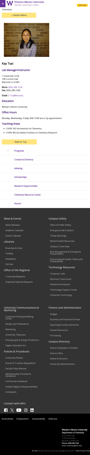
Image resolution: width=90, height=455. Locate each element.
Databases (10, 258)
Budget (53, 314)
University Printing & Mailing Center (19, 317)
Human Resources (59, 330)
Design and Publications (17, 323)
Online (36, 5)
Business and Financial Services (65, 319)
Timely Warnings (58, 235)
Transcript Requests (15, 276)
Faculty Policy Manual (15, 368)
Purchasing (55, 335)
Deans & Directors (59, 358)
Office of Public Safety (60, 225)
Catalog (9, 253)
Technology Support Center (63, 289)
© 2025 (35, 451)
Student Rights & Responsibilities (21, 386)
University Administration (62, 364)
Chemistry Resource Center (27, 195)
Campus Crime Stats (60, 246)
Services (9, 264)
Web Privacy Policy (83, 451)
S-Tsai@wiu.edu (15, 95)
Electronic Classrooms (60, 279)
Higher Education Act (15, 345)
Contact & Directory (23, 159)
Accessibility (7, 418)
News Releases (12, 225)
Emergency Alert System (61, 230)
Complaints (10, 392)
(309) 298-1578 (15, 87)
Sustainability (38, 418)
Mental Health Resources (62, 241)
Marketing (10, 329)
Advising (18, 168)
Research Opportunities (25, 186)
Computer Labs (57, 273)
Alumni (17, 203)
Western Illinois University (29, 2)
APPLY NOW (82, 5)
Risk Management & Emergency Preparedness (65, 252)
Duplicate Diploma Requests (19, 281)
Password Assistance (60, 284)
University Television (15, 334)
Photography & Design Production (22, 340)
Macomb (18, 5)
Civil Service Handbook (16, 381)
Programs (19, 151)
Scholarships (20, 177)
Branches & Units (13, 248)
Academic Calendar (14, 230)
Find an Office (56, 353)
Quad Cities (27, 5)
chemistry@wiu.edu (74, 445)
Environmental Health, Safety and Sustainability (66, 260)
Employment (22, 418)
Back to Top (19, 142)
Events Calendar (13, 235)
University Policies (14, 357)
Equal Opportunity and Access (64, 324)
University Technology (61, 295)
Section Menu (19, 15)
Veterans (52, 418)
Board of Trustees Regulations (20, 363)
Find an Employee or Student (64, 347)
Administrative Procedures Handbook (18, 375)
